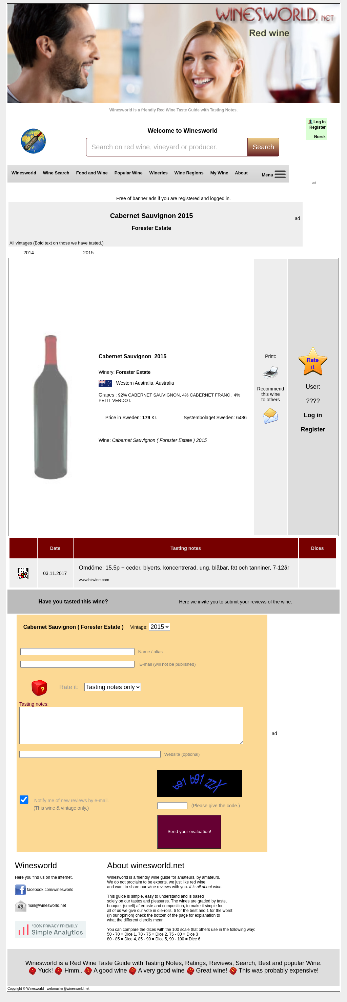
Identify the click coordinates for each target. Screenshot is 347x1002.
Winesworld (24, 172)
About (242, 172)
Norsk (320, 136)
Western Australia (134, 383)
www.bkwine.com (94, 579)
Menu (271, 175)
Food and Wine (92, 172)
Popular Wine (129, 172)
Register (317, 127)
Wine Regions (189, 172)
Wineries (158, 172)
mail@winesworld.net (46, 912)
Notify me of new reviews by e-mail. (71, 807)
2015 (88, 252)
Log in (319, 122)
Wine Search (56, 172)
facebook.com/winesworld (50, 896)
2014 (28, 252)
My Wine (219, 172)
